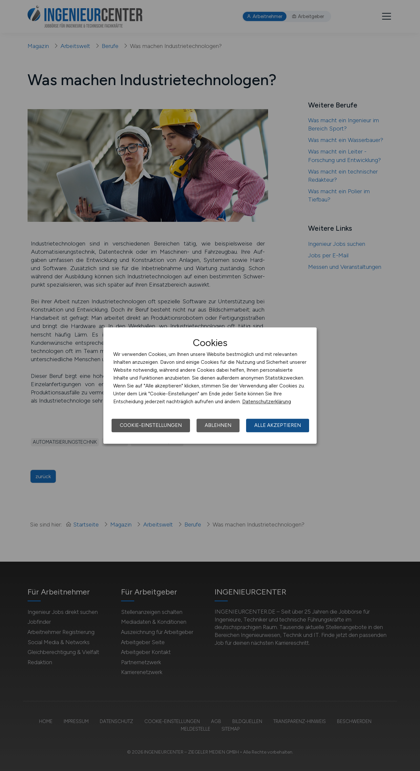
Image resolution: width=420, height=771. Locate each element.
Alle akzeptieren (277, 425)
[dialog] (210, 385)
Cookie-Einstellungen (151, 425)
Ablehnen (218, 425)
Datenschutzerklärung (266, 402)
